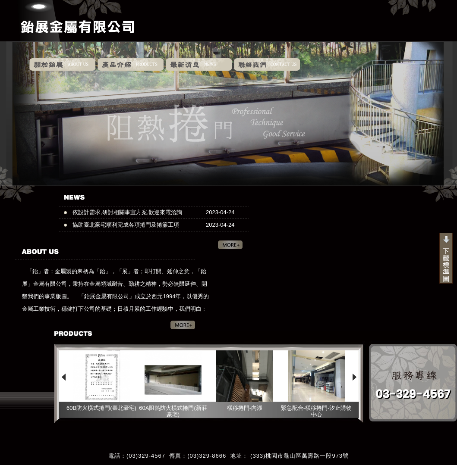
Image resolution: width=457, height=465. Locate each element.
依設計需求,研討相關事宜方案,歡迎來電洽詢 (127, 212)
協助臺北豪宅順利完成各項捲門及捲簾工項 (125, 225)
